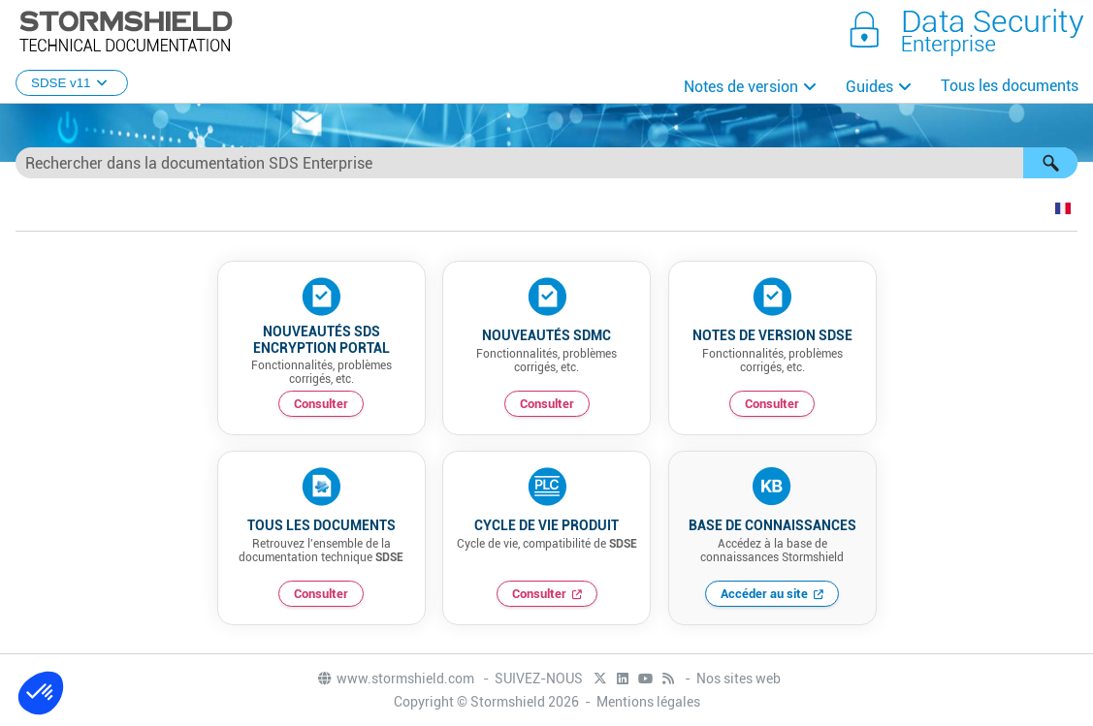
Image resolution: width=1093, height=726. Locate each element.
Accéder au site (764, 593)
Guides (869, 87)
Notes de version (741, 87)
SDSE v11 (72, 83)
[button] (1050, 162)
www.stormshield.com (395, 678)
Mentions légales (648, 702)
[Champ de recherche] (546, 162)
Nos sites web (738, 678)
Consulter (321, 403)
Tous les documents (1009, 86)
